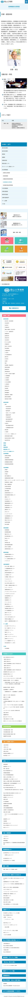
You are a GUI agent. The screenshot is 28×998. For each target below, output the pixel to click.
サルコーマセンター (8, 581)
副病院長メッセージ (7, 766)
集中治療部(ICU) (8, 476)
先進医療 (5, 821)
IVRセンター (7, 511)
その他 (3, 203)
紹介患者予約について (7, 858)
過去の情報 (7, 927)
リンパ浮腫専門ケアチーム (10, 640)
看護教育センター (8, 598)
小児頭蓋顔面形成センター (10, 568)
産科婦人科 (7, 386)
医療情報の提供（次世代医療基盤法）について (12, 783)
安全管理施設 (5, 169)
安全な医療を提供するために (8, 785)
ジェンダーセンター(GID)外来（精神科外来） (11, 710)
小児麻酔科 (7, 380)
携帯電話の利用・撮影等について (9, 893)
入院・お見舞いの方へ (8, 741)
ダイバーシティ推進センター (8, 166)
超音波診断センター (8, 505)
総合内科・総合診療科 (9, 321)
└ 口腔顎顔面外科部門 (9, 427)
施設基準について (6, 819)
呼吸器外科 (7, 344)
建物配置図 (5, 840)
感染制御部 (5, 176)
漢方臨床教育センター (9, 595)
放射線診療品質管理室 (8, 185)
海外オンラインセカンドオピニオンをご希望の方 (12, 721)
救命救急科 (7, 390)
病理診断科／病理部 (8, 394)
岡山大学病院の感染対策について (9, 787)
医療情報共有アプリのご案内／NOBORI (10, 881)
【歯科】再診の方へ (7, 667)
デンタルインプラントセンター (11, 591)
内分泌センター (8, 499)
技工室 (6, 540)
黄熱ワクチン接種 (6, 697)
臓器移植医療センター (9, 503)
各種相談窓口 (14, 308)
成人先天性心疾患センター (10, 583)
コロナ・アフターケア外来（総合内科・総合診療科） (13, 705)
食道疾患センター (8, 600)
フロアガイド (5, 836)
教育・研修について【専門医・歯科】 (10, 869)
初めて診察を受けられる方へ (8, 657)
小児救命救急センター (9, 606)
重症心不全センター (8, 520)
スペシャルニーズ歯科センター (11, 434)
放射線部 (6, 471)
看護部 (3, 157)
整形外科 (6, 356)
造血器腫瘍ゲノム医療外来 (8, 689)
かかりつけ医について (7, 889)
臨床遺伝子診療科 (8, 399)
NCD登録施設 (6, 801)
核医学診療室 (7, 522)
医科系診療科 (5, 148)
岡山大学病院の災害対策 (8, 945)
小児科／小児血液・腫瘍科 (10, 373)
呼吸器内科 (7, 327)
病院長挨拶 (5, 764)
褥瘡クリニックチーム (9, 634)
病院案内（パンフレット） (8, 797)
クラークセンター (8, 602)
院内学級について (6, 755)
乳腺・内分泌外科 (8, 346)
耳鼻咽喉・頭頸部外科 (9, 365)
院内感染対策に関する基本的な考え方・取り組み (14, 789)
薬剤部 (3, 154)
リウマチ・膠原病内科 (9, 331)
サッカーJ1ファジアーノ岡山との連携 (10, 930)
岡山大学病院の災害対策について (11, 940)
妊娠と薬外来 (5, 712)
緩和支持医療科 (8, 396)
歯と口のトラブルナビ (7, 716)
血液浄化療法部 (8, 486)
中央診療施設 (5, 188)
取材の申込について (7, 823)
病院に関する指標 (6, 812)
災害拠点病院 (5, 950)
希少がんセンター (8, 614)
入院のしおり (5, 747)
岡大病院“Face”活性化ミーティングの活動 (11, 913)
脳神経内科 (7, 335)
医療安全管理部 (6, 172)
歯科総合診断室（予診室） (10, 438)
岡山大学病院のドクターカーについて (10, 825)
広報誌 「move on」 (7, 917)
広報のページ (6, 909)
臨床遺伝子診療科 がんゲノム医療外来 (10, 680)
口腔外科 (6, 423)
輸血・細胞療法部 (8, 484)
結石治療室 (7, 524)
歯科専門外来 (7, 440)
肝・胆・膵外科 (8, 342)
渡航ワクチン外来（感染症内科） (9, 695)
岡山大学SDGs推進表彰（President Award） (11, 985)
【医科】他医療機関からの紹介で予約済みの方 (12, 663)
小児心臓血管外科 (8, 354)
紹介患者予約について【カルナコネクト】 (11, 852)
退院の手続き (5, 751)
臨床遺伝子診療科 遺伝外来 (8, 687)
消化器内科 (7, 323)
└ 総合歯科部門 (8, 406)
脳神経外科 (7, 369)
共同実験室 (7, 648)
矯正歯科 (6, 429)
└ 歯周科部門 (7, 410)
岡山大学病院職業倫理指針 (8, 774)
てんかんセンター (8, 579)
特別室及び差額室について (8, 753)
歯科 (6, 404)
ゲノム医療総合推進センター (10, 558)
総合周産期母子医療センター (10, 495)
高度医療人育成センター (9, 608)
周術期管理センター (8, 501)
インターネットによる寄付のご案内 (10, 965)
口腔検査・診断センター (9, 577)
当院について (6, 761)
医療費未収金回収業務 (7, 803)
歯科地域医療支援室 (8, 544)
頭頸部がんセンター (8, 570)
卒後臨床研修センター (9, 556)
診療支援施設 (5, 191)
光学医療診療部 (8, 488)
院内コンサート (6, 827)
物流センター (7, 538)
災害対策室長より (6, 943)
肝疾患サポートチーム (9, 630)
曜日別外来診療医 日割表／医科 (9, 734)
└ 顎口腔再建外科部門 (9, 425)
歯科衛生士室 (7, 542)
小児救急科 (7, 384)
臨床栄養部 (7, 490)
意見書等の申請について (8, 674)
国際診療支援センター (9, 548)
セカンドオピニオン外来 (8, 676)
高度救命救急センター (9, 492)
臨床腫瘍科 (7, 392)
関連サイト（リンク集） (9, 971)
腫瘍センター (7, 497)
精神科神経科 (7, 367)
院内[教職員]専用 (5, 284)
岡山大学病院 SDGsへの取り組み (11, 980)
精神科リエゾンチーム (9, 638)
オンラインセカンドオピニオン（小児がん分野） (12, 678)
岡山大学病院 (6, 2)
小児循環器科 (7, 375)
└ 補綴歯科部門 (8, 415)
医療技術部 (4, 160)
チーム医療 (4, 200)
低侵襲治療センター (8, 507)
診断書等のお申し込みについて (9, 672)
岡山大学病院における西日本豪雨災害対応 (11, 947)
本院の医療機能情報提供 (8, 807)
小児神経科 (7, 377)
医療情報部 (7, 530)
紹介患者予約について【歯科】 (9, 860)
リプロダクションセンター (10, 593)
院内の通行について (7, 895)
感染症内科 (7, 337)
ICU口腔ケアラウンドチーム (10, 626)
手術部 (6, 473)
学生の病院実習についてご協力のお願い (10, 904)
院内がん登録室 (8, 546)
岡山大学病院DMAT (7, 952)
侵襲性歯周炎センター (9, 589)
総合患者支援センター (9, 536)
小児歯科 (6, 431)
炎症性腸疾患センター (9, 516)
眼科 (6, 363)
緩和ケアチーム (8, 632)
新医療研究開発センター (9, 554)
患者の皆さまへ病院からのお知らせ (12, 875)
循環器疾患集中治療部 (9, 478)
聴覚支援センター (6, 163)
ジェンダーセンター (8, 513)
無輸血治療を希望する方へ (8, 795)
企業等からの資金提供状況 (8, 810)
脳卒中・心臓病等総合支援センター (11, 621)
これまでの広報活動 (7, 934)
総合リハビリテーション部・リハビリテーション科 (14, 480)
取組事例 (5, 983)
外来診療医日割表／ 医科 (8, 730)
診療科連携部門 (5, 197)
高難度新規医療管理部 (8, 179)
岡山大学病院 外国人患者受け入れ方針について (12, 793)
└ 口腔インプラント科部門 (10, 413)
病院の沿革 (5, 799)
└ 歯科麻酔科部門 (8, 421)
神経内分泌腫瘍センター (9, 619)
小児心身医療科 (8, 382)
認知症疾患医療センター (9, 572)
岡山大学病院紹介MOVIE (8, 915)
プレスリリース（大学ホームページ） (10, 925)
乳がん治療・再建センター (10, 566)
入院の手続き (5, 745)
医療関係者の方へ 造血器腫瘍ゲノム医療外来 (13, 691)
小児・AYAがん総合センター (10, 617)
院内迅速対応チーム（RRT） (10, 642)
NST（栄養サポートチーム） (10, 628)
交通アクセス (5, 838)
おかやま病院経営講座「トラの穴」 (12, 991)
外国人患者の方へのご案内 (8, 719)
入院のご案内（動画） (7, 749)
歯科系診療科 (5, 151)
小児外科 (6, 352)
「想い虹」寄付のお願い (9, 962)
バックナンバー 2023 (9, 919)
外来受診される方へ (8, 654)
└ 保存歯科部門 (8, 408)
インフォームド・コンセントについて (10, 891)
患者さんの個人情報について (8, 777)
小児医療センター (8, 574)
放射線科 (6, 388)
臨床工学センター (8, 534)
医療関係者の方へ (7, 849)
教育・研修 (6, 866)
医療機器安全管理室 (7, 182)
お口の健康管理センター (9, 610)
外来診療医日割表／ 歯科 (8, 732)
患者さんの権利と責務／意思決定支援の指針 (11, 781)
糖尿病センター (8, 509)
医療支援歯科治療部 (8, 436)
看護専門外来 (5, 714)
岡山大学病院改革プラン (8, 770)
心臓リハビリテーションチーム (11, 636)
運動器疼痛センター (8, 518)
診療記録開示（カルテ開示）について (10, 779)
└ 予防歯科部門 (8, 417)
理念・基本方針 (6, 768)
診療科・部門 (6, 315)
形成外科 (6, 359)
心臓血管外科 (7, 350)
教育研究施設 (5, 194)
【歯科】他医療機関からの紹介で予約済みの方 (12, 669)
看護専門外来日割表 (7, 736)
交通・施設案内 (7, 833)
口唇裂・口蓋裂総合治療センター (11, 585)
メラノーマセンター (8, 587)
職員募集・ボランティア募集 (10, 957)
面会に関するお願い (7, 902)
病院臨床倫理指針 (6, 772)
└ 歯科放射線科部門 (9, 419)
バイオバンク (7, 560)
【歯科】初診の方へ (7, 665)
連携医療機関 (5, 805)
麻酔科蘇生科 (7, 371)
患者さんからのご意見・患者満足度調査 (10, 887)
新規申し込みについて (9, 855)
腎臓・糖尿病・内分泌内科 (10, 329)
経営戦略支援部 (8, 532)
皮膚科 (6, 361)
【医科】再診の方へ (7, 661)
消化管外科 (7, 340)
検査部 (6, 469)
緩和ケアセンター (8, 612)
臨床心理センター (8, 604)
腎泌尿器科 (7, 348)
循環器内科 (7, 333)
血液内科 (6, 325)
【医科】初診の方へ (7, 659)
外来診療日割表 (7, 726)
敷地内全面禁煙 (6, 898)
